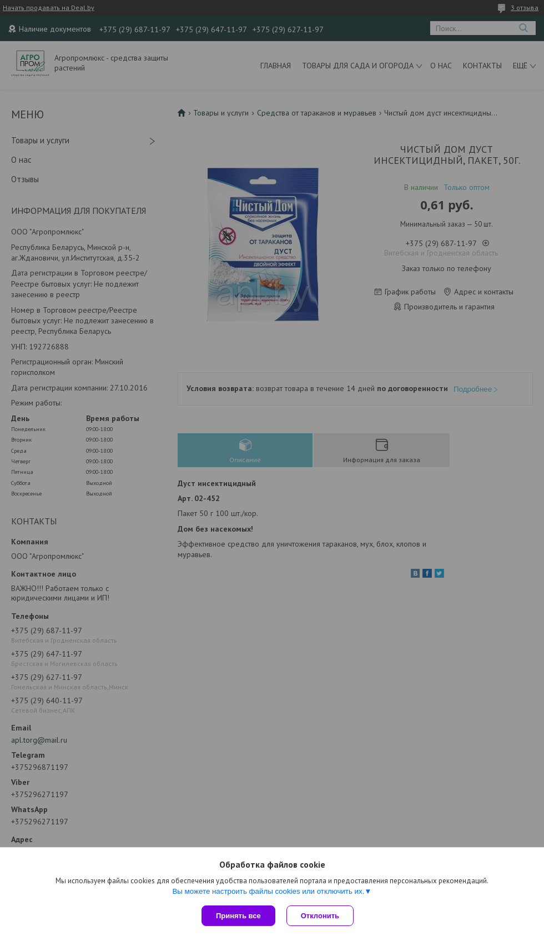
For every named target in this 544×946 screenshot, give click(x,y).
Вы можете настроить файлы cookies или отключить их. (268, 891)
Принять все (238, 916)
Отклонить (320, 916)
